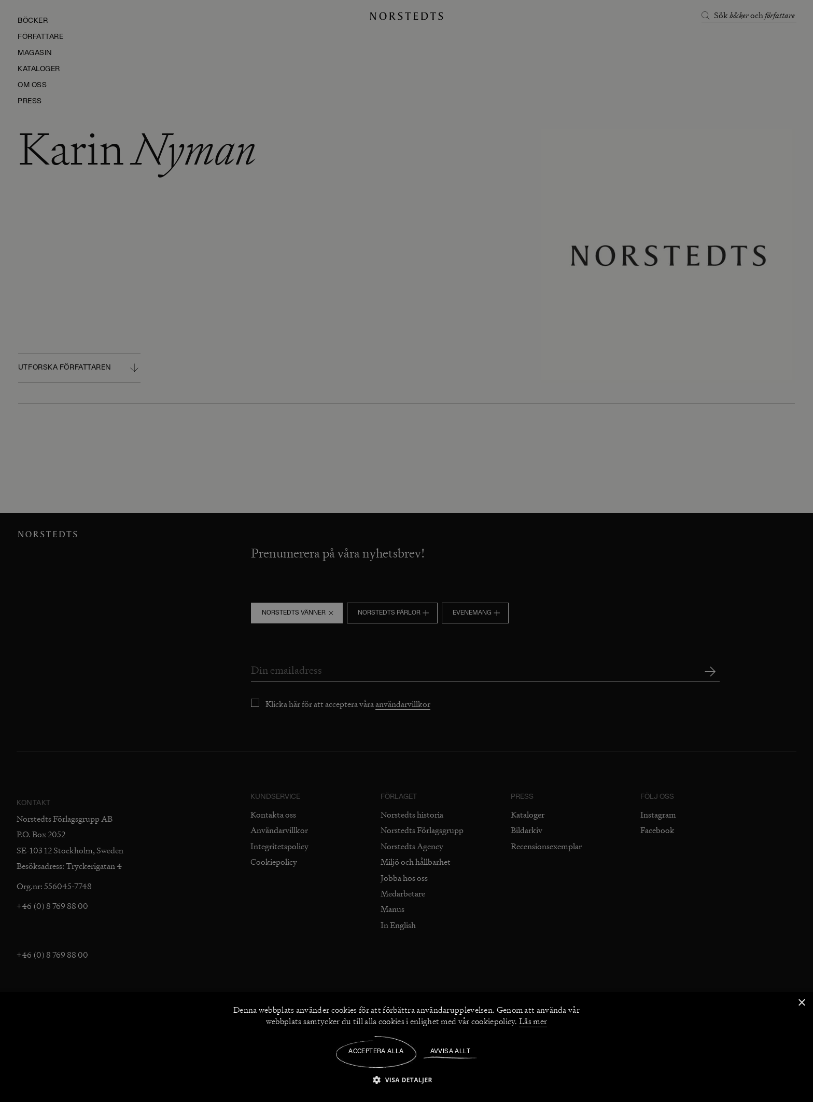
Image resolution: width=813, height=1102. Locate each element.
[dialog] (406, 551)
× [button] (801, 1003)
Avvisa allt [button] (450, 1052)
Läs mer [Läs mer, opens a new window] (533, 1021)
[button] (406, 1079)
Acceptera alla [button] (376, 1052)
